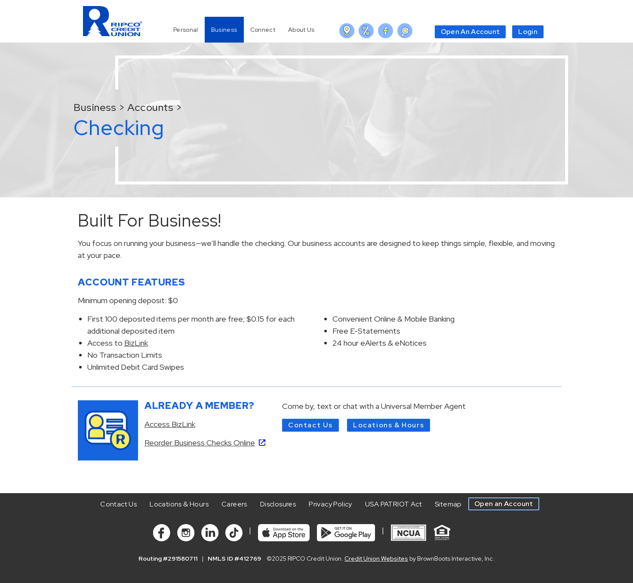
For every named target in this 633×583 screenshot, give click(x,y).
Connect (262, 30)
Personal (185, 30)
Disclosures (278, 504)
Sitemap (448, 504)
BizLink (136, 343)
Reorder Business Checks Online (199, 443)
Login (528, 31)
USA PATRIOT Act (393, 504)
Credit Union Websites (376, 558)
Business (224, 30)
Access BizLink (169, 424)
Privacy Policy (330, 504)
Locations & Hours (388, 425)
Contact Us (310, 425)
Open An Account (470, 31)
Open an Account (503, 503)
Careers (234, 504)
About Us (301, 30)
